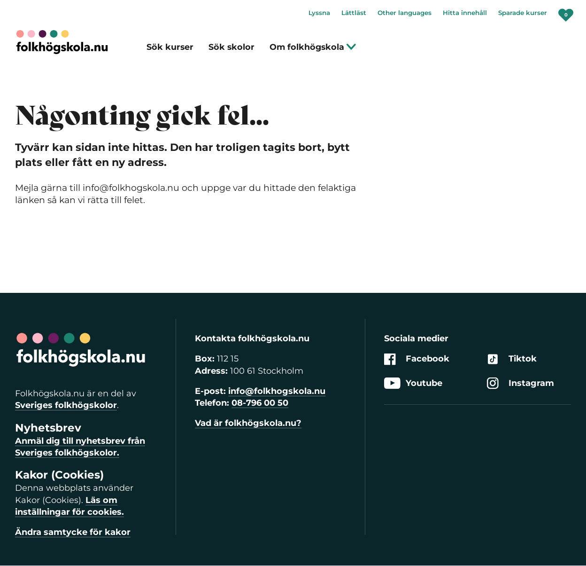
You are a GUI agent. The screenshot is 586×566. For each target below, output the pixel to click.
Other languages (405, 12)
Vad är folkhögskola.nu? (248, 423)
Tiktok (512, 359)
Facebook (416, 359)
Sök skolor (231, 47)
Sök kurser (169, 47)
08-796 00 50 (259, 403)
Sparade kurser (522, 12)
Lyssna (319, 12)
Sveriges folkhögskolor (66, 405)
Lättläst (353, 12)
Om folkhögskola (313, 47)
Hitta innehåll (465, 12)
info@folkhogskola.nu (276, 391)
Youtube (413, 383)
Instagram (520, 383)
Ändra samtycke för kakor (73, 532)
